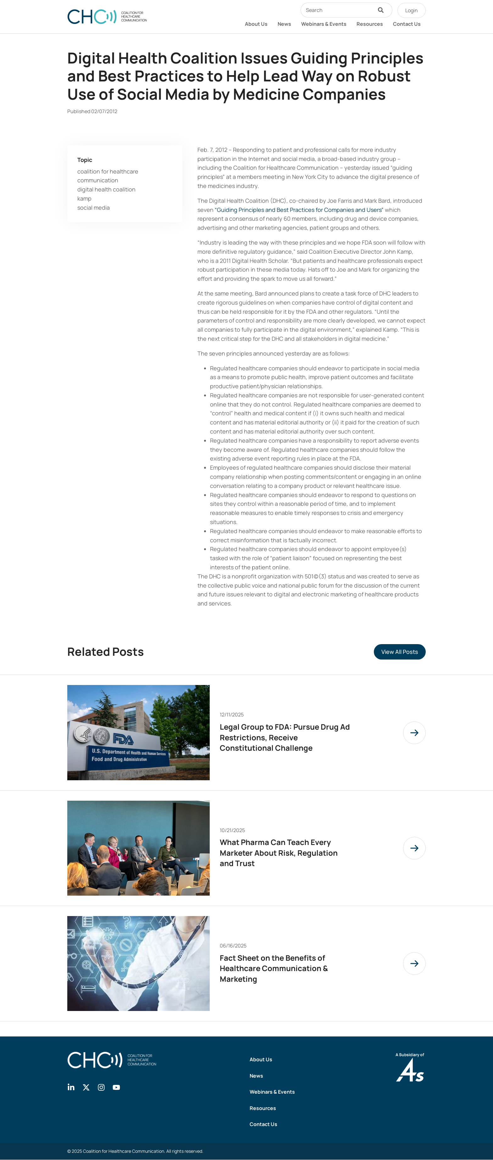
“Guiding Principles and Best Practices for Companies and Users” (299, 209)
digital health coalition (106, 189)
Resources (370, 23)
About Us (256, 23)
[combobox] (336, 10)
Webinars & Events (323, 23)
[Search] (382, 10)
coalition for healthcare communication (107, 176)
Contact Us (407, 23)
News (284, 23)
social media (93, 207)
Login (411, 10)
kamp (84, 198)
